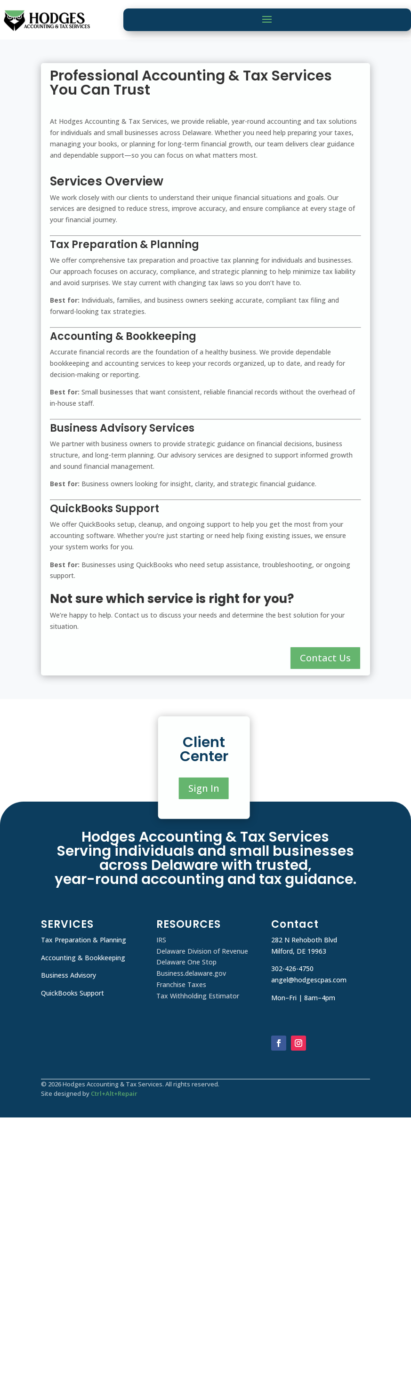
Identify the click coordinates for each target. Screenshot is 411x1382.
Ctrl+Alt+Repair (114, 1093)
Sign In (203, 788)
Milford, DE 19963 (298, 951)
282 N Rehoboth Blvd (304, 939)
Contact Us (325, 657)
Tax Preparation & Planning (83, 939)
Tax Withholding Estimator (197, 995)
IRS (161, 939)
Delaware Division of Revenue (202, 951)
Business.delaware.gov (191, 973)
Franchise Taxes (181, 984)
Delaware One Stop (186, 961)
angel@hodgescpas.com (309, 979)
